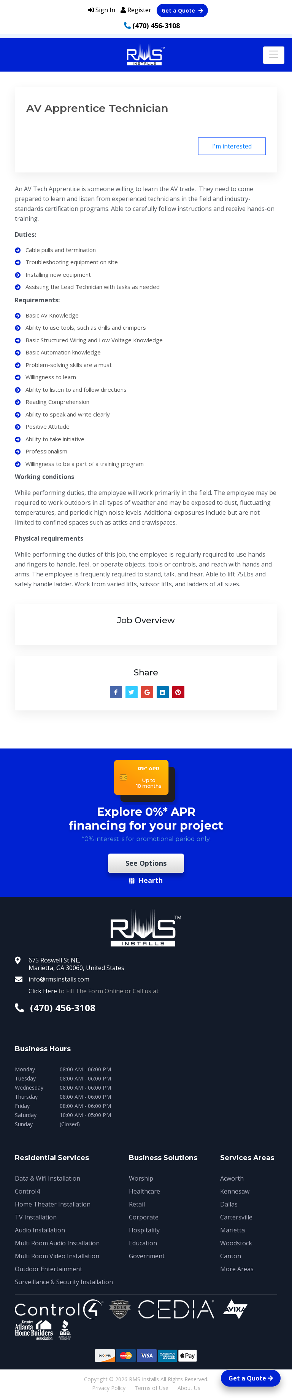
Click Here (43, 991)
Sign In (101, 10)
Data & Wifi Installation (47, 1178)
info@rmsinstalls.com (59, 979)
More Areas (237, 1269)
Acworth (232, 1178)
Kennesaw (234, 1191)
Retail (137, 1204)
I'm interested (232, 146)
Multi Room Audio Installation (57, 1243)
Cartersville (236, 1217)
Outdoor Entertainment (48, 1269)
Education (143, 1243)
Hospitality (144, 1230)
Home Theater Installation (52, 1204)
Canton (230, 1256)
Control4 (27, 1191)
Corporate (144, 1217)
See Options (146, 863)
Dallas (229, 1204)
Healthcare (144, 1191)
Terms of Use (151, 1388)
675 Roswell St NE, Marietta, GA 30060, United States (76, 964)
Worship (141, 1178)
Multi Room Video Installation (57, 1256)
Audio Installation (40, 1230)
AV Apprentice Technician (97, 108)
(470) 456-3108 (156, 25)
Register (136, 10)
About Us (189, 1388)
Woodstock (236, 1243)
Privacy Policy (108, 1388)
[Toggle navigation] (273, 55)
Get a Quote (182, 10)
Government (147, 1256)
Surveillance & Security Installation (64, 1282)
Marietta (232, 1230)
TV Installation (36, 1217)
